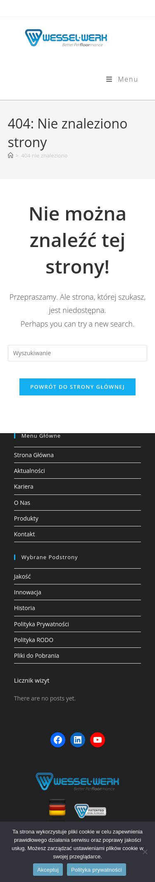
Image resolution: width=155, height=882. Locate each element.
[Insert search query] (78, 353)
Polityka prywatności (96, 870)
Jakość (22, 576)
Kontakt (24, 534)
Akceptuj (48, 870)
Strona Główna (34, 455)
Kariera (23, 486)
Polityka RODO (33, 640)
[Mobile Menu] (122, 79)
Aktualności (29, 471)
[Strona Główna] (10, 155)
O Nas (22, 502)
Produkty (26, 518)
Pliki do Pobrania (36, 655)
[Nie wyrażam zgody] (145, 852)
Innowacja (27, 592)
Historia (24, 608)
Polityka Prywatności (41, 624)
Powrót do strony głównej (77, 386)
